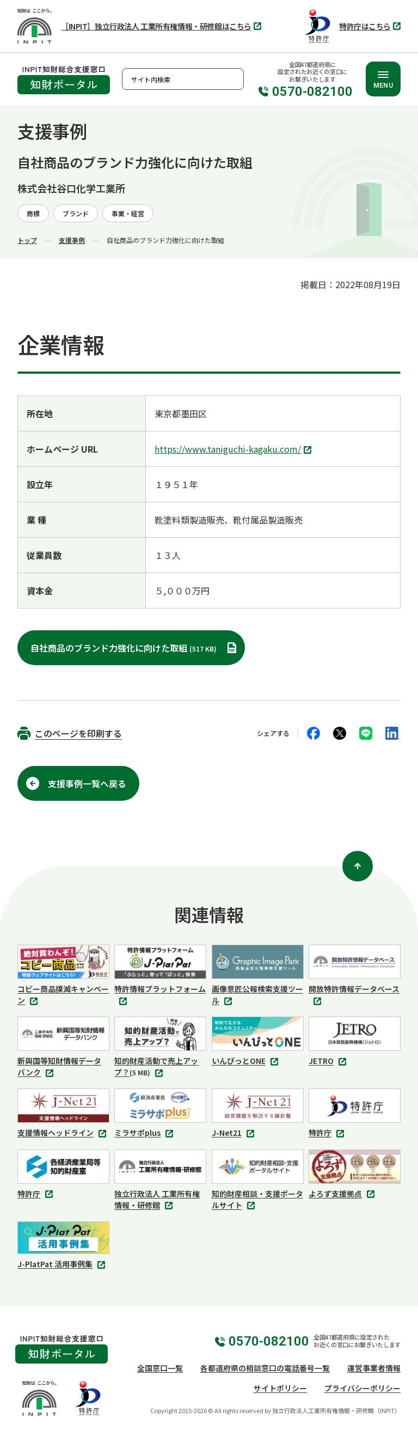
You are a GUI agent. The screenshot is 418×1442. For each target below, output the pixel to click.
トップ (27, 240)
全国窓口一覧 (160, 1367)
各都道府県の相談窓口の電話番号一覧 (265, 1367)
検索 (233, 79)
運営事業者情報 (374, 1367)
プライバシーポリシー (362, 1388)
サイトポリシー (280, 1388)
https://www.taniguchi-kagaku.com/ (234, 450)
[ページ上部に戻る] (357, 866)
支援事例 (72, 240)
